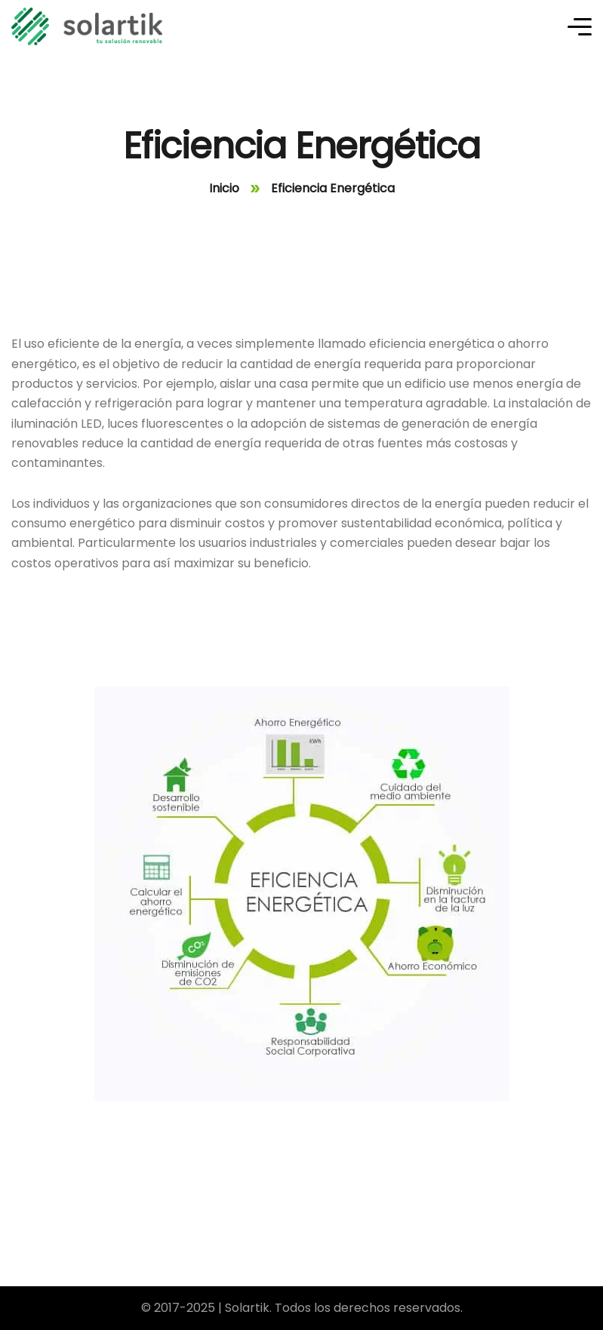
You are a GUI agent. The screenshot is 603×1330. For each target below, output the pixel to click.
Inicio (224, 188)
